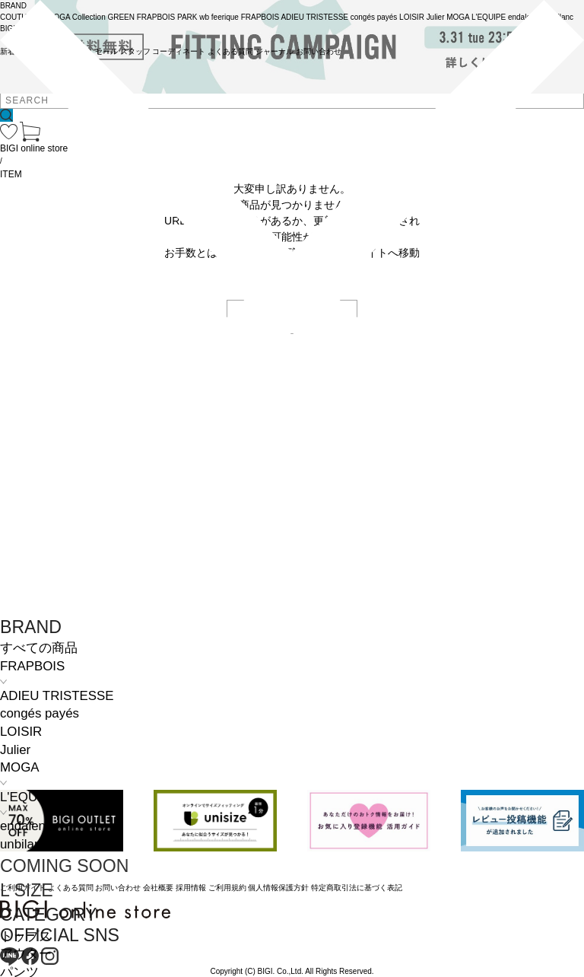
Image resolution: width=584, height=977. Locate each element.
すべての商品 (39, 648)
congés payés (39, 713)
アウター (26, 954)
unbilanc (24, 844)
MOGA (19, 767)
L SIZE (26, 890)
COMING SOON (64, 866)
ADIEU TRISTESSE (56, 696)
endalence (29, 826)
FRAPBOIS (32, 666)
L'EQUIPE (29, 797)
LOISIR (21, 731)
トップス (26, 936)
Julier (15, 750)
